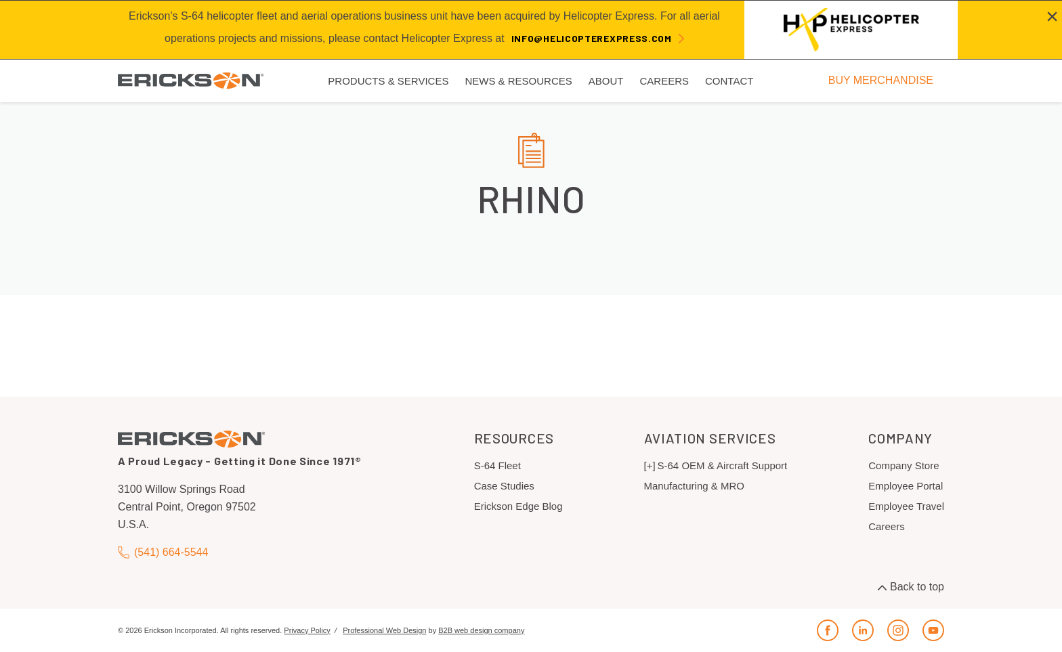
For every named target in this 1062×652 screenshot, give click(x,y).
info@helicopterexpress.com (591, 38)
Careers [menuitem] (664, 81)
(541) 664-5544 (163, 552)
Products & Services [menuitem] (388, 81)
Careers (886, 526)
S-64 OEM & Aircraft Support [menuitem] (723, 465)
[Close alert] (1052, 16)
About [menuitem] (606, 81)
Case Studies (504, 486)
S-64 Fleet (497, 465)
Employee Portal (905, 486)
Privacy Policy (307, 630)
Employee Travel (906, 506)
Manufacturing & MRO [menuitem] (694, 486)
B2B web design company (481, 630)
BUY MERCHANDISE (880, 80)
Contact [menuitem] (729, 81)
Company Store (903, 465)
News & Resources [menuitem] (518, 81)
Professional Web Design (384, 630)
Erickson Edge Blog (518, 506)
